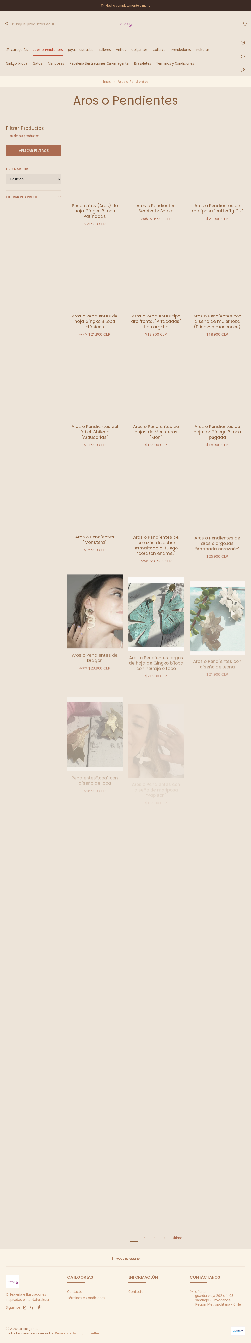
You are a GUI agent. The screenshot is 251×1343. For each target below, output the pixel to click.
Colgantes (139, 49)
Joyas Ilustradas (80, 49)
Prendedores (181, 49)
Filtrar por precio (33, 197)
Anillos (121, 49)
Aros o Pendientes (48, 49)
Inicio (107, 81)
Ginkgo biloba (16, 63)
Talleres (105, 49)
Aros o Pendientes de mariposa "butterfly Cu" (217, 208)
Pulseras (203, 49)
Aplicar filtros (34, 150)
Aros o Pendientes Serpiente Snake (156, 208)
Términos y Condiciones (175, 63)
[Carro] (244, 24)
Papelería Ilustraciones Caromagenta (99, 63)
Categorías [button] (17, 49)
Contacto (74, 1291)
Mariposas (56, 63)
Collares (159, 49)
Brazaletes (142, 63)
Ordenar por (17, 169)
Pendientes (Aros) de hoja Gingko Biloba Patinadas (95, 211)
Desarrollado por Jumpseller (77, 1333)
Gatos (37, 63)
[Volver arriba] (125, 1258)
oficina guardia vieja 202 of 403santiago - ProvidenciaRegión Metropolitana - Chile (215, 1298)
